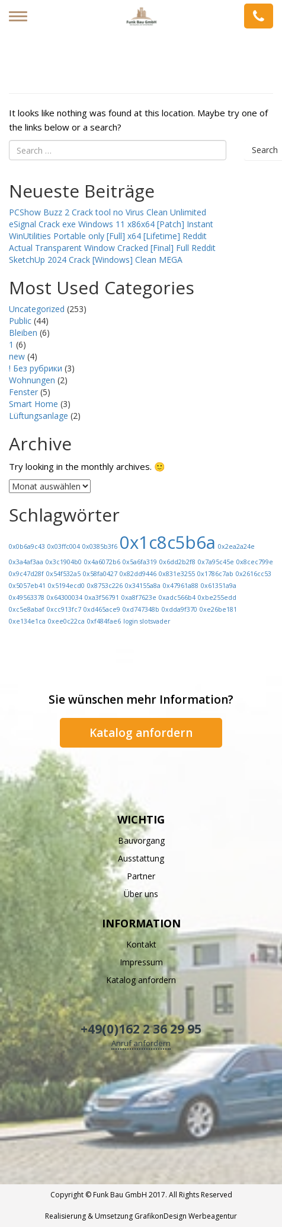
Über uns (141, 893)
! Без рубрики (35, 368)
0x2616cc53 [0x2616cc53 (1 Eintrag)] (253, 574)
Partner (141, 876)
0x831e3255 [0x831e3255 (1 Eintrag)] (177, 574)
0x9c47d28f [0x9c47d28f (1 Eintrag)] (26, 574)
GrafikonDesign (160, 1216)
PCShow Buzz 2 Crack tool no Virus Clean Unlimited (107, 212)
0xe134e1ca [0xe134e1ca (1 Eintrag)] (27, 621)
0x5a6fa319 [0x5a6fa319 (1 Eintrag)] (140, 562)
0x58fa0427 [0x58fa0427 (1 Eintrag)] (100, 574)
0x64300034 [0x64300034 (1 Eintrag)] (64, 597)
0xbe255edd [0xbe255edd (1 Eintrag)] (217, 597)
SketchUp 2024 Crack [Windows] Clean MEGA (95, 259)
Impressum (141, 962)
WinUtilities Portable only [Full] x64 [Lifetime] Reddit (108, 235)
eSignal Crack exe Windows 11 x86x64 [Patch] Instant (111, 224)
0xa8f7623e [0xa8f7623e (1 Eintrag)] (138, 597)
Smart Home (33, 403)
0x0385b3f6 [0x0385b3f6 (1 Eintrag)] (99, 546)
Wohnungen (32, 380)
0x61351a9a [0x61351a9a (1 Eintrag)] (218, 585)
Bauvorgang (141, 840)
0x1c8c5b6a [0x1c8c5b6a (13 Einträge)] (168, 542)
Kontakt (141, 944)
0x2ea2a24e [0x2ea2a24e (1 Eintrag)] (236, 546)
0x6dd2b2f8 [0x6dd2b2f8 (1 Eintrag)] (177, 562)
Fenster (23, 392)
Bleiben (23, 332)
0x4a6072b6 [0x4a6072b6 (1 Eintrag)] (102, 562)
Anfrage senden (258, 16)
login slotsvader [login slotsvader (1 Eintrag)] (147, 621)
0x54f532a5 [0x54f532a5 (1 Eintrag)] (63, 574)
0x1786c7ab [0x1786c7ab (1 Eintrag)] (215, 574)
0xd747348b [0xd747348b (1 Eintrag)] (141, 609)
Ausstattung (141, 858)
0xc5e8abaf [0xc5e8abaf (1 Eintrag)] (26, 609)
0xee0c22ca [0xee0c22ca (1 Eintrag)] (66, 621)
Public (20, 320)
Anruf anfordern (141, 1043)
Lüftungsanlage (38, 415)
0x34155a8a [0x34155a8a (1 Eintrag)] (143, 585)
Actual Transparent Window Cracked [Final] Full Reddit (112, 247)
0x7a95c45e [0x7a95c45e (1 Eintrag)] (216, 562)
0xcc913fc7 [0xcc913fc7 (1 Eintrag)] (64, 609)
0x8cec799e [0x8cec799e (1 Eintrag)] (254, 562)
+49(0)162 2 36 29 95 (141, 1029)
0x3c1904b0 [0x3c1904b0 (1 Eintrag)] (64, 562)
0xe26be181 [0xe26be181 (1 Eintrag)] (218, 609)
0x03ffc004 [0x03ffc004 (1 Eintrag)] (63, 546)
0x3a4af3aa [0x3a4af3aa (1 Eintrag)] (26, 562)
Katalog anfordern (141, 732)
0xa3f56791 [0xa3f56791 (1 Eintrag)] (102, 597)
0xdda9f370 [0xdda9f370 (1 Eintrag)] (179, 609)
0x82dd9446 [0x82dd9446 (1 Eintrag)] (138, 574)
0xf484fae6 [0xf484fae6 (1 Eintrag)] (104, 621)
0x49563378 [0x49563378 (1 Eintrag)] (26, 597)
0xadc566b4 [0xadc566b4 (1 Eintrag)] (177, 597)
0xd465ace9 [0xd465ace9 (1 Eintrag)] (102, 609)
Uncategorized (37, 308)
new (17, 356)
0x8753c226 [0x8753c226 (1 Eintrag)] (105, 585)
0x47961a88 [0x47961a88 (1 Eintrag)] (180, 585)
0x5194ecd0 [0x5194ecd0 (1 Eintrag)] (66, 585)
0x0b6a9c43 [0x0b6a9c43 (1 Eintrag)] (27, 546)
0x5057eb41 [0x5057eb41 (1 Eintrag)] (27, 585)
